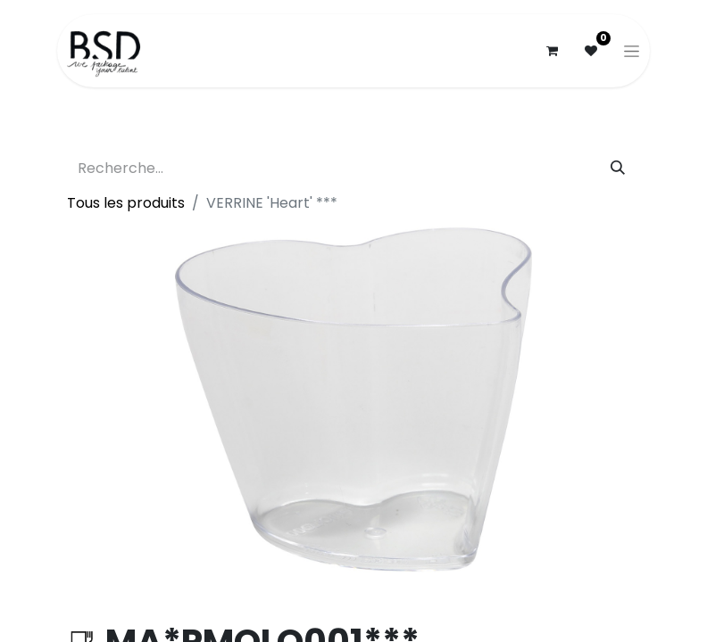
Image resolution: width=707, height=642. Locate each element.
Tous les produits (126, 203)
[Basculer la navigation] (631, 51)
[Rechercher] (617, 168)
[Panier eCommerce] (552, 51)
